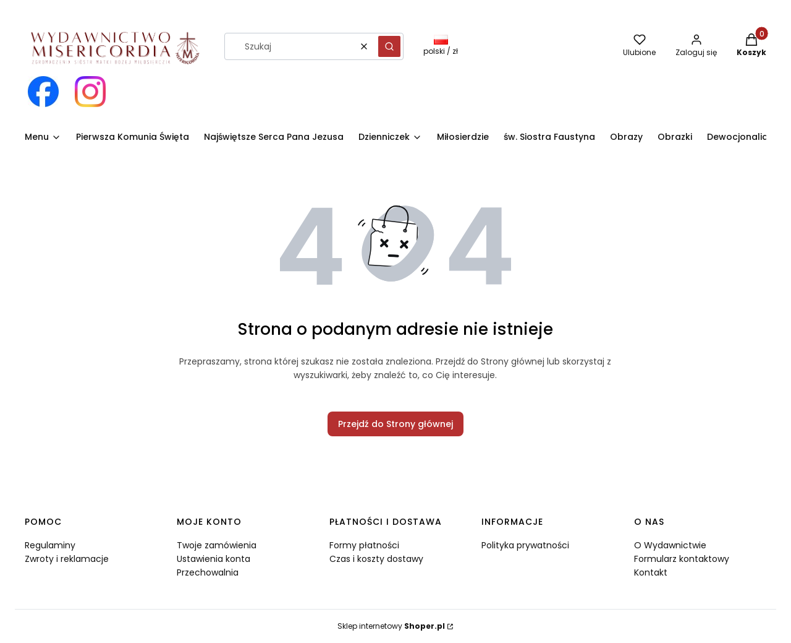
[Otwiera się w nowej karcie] (43, 91)
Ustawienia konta (213, 559)
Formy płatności (364, 545)
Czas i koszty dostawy (376, 559)
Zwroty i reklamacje (67, 559)
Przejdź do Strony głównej (395, 424)
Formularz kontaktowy (681, 559)
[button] (389, 46)
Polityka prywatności (525, 545)
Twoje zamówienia (216, 545)
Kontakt (650, 572)
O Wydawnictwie (670, 545)
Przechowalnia (208, 572)
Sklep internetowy (391, 626)
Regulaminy (50, 545)
